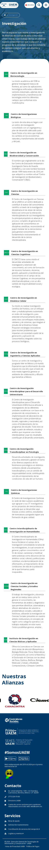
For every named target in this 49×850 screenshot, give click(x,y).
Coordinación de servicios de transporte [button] (24, 829)
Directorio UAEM (14, 801)
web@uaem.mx (36, 806)
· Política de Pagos (32, 846)
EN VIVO (31, 5)
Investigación (13, 15)
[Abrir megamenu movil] (46, 5)
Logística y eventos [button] (15, 833)
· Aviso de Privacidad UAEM (15, 846)
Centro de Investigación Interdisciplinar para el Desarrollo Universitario (26, 391)
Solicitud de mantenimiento (18, 825)
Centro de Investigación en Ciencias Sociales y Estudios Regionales (24, 586)
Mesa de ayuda (13, 821)
